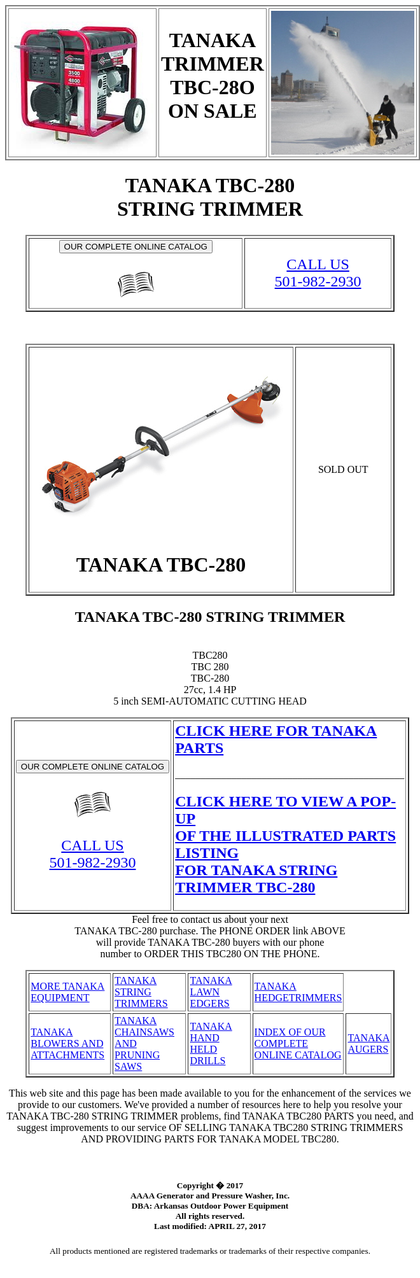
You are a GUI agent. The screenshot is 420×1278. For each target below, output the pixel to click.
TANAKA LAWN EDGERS (211, 992)
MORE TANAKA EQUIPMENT (67, 992)
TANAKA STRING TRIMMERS (141, 992)
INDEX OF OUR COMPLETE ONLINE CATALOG (298, 1043)
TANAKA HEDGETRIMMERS (298, 992)
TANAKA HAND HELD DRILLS (211, 1043)
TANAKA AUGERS (368, 1043)
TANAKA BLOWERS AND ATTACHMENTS (67, 1043)
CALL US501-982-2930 (318, 273)
